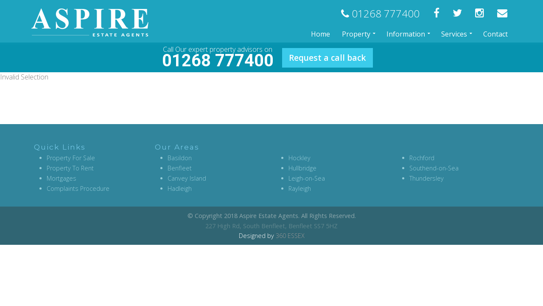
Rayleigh (299, 188)
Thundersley (426, 178)
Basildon (180, 158)
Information (405, 34)
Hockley (299, 158)
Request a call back (327, 57)
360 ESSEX (290, 236)
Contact (495, 34)
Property (356, 34)
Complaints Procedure (78, 188)
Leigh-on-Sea (306, 178)
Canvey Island (187, 178)
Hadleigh (180, 188)
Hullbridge (302, 168)
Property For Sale (71, 158)
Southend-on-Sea (434, 168)
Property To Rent (70, 168)
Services (454, 34)
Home (320, 34)
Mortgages (61, 178)
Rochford (421, 158)
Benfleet (180, 168)
